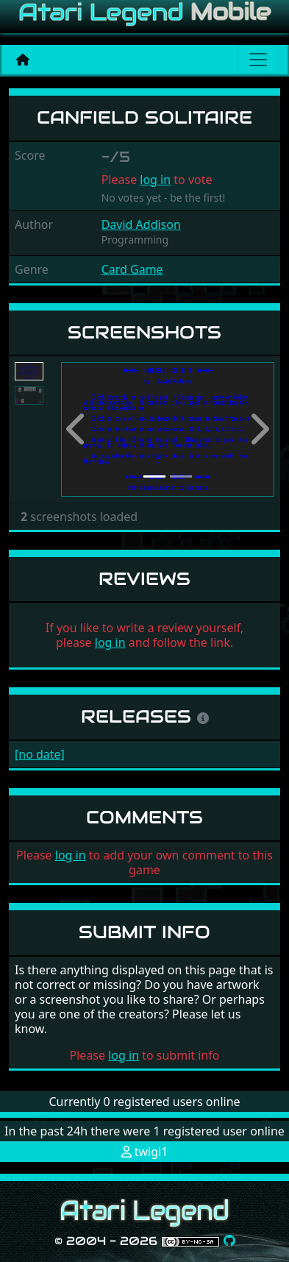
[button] (77, 429)
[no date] (40, 754)
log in (155, 179)
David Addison (141, 224)
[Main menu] (258, 59)
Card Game (132, 269)
